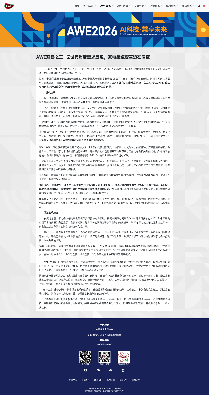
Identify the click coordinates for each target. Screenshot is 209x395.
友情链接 (136, 380)
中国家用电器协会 (104, 329)
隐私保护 (123, 380)
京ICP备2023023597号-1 (93, 391)
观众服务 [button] (171, 5)
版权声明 (111, 380)
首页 (77, 5)
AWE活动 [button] (123, 5)
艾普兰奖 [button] (139, 5)
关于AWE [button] (89, 5)
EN (203, 6)
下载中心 (86, 380)
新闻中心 (73, 380)
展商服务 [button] (155, 5)
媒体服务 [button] (187, 5)
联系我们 (98, 380)
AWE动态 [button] (106, 5)
